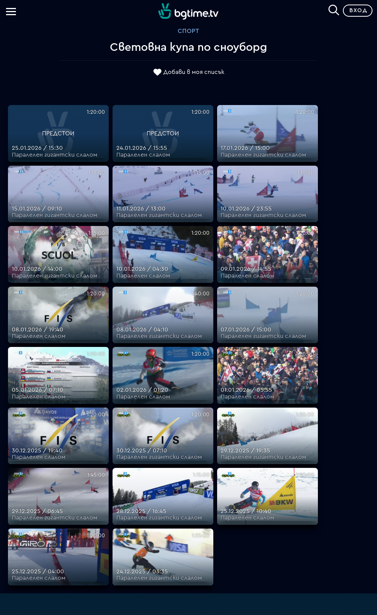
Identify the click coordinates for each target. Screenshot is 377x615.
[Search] (334, 9)
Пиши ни (232, 537)
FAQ (232, 464)
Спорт (188, 31)
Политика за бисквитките (232, 528)
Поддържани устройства (232, 482)
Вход (358, 10)
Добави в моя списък (193, 72)
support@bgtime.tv (144, 555)
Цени (232, 491)
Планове (232, 473)
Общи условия (232, 500)
